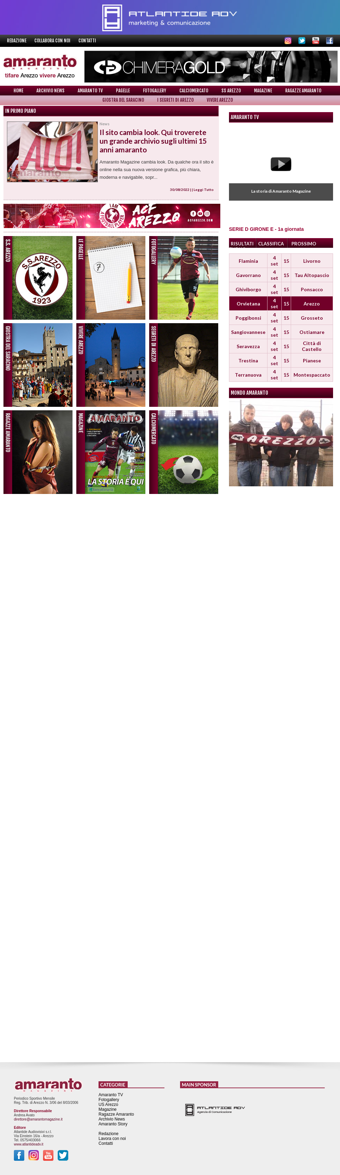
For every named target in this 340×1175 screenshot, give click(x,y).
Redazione (17, 40)
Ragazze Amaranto (303, 90)
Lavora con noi (112, 1138)
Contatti (87, 40)
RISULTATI (242, 243)
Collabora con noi (52, 40)
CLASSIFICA (271, 243)
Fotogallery (154, 90)
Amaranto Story (113, 1124)
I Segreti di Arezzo (175, 100)
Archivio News (50, 90)
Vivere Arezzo (220, 100)
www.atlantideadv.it (28, 1144)
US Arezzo (108, 1104)
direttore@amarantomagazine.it (38, 1119)
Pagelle (123, 90)
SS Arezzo (231, 90)
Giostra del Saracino (123, 100)
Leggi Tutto (204, 189)
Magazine (263, 90)
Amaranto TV (90, 90)
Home (18, 90)
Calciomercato (193, 90)
